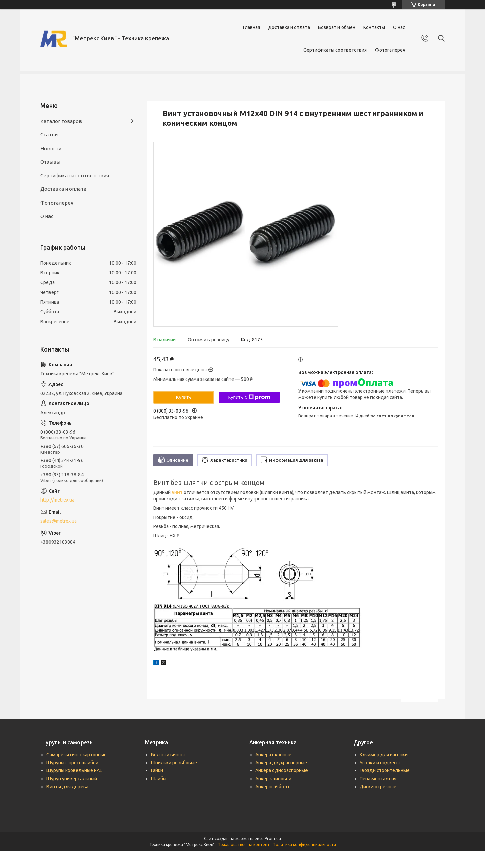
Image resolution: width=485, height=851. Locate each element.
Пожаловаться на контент (244, 844)
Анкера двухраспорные (281, 762)
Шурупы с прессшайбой (72, 762)
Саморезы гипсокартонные (76, 754)
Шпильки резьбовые (174, 762)
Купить (183, 397)
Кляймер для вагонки (384, 754)
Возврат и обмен (336, 27)
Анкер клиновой (273, 778)
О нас (399, 27)
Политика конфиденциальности (304, 844)
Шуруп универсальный (71, 778)
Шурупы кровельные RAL (74, 770)
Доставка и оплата (289, 27)
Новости (50, 148)
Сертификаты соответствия (335, 50)
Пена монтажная (378, 778)
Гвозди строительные (385, 770)
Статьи (49, 135)
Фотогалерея (390, 50)
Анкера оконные (273, 754)
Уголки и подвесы (380, 762)
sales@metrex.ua (58, 521)
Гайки (157, 770)
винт (177, 492)
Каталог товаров (61, 121)
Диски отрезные (378, 786)
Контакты (374, 27)
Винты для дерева (67, 786)
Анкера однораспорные (281, 770)
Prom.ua (273, 838)
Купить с (249, 397)
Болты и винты (168, 754)
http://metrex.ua (57, 500)
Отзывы (50, 162)
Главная (251, 27)
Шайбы (158, 778)
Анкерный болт (272, 786)
